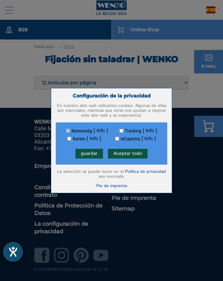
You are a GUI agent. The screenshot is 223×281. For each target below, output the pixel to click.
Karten (79, 138)
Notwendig (82, 131)
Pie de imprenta (111, 186)
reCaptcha (130, 138)
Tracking (133, 131)
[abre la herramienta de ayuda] (13, 252)
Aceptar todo (127, 153)
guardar (89, 153)
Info (101, 131)
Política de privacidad (145, 172)
